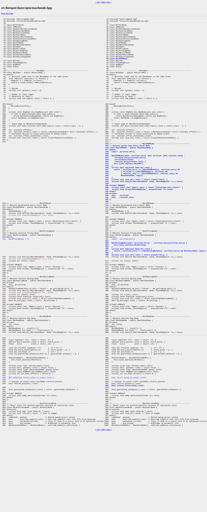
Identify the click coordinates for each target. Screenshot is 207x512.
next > (109, 2)
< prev (98, 2)
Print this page (7, 13)
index (103, 2)
